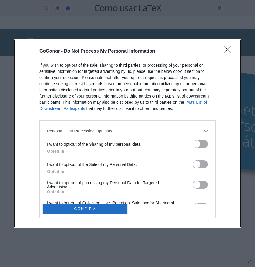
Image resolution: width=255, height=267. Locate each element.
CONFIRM (85, 208)
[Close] (229, 51)
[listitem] (127, 131)
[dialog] (127, 133)
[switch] (200, 144)
